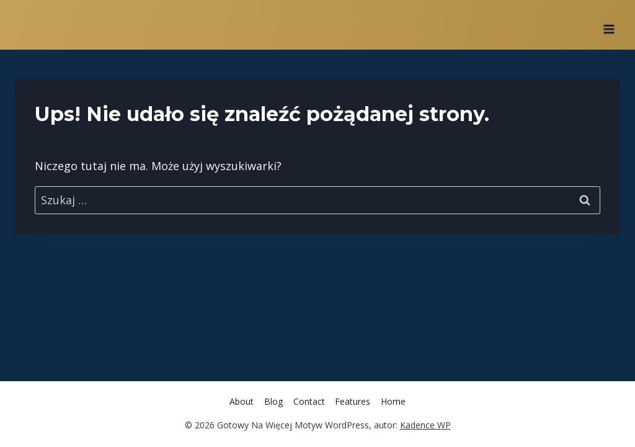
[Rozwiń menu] (608, 24)
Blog (273, 401)
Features (352, 401)
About (241, 401)
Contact (309, 401)
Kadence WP (425, 425)
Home (393, 401)
